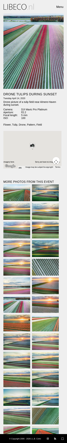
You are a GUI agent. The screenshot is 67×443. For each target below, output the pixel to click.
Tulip (15, 124)
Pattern (31, 124)
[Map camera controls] (56, 160)
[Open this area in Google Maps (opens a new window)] (10, 166)
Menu (59, 6)
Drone (22, 124)
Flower (7, 124)
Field (39, 124)
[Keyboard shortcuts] (21, 168)
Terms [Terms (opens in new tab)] (57, 167)
